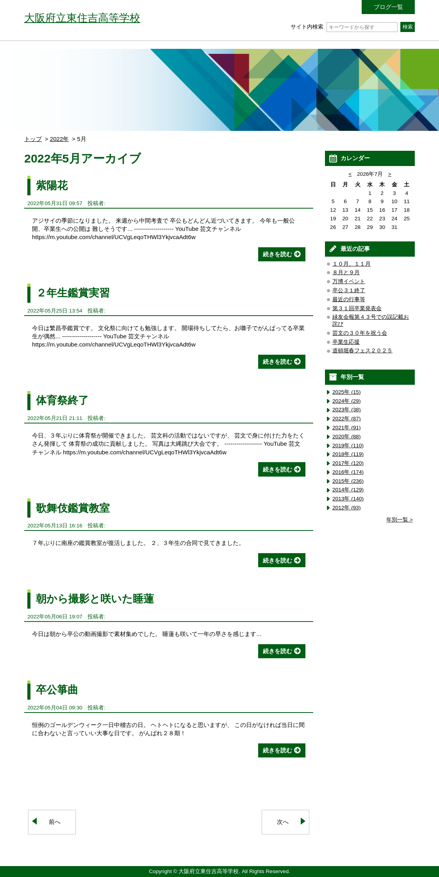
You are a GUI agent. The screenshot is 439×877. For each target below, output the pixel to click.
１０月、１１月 (351, 264)
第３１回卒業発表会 (357, 308)
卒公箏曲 (57, 690)
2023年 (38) (346, 410)
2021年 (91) (346, 427)
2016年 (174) (348, 472)
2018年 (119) (348, 454)
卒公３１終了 (348, 290)
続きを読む (277, 254)
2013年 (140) (348, 499)
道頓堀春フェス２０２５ (362, 351)
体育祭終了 (62, 400)
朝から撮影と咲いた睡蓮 (95, 599)
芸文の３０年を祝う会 (359, 333)
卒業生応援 (346, 342)
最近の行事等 (348, 299)
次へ (283, 821)
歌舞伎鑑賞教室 (73, 508)
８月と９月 (346, 272)
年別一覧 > (399, 520)
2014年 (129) (348, 490)
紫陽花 (52, 185)
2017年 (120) (348, 463)
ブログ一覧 (388, 7)
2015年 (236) (348, 481)
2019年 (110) (348, 445)
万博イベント (348, 281)
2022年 (59, 139)
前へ (55, 821)
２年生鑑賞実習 (73, 293)
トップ (33, 139)
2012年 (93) (346, 508)
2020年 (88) (346, 436)
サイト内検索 (344, 27)
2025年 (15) (346, 392)
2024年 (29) (346, 401)
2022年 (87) (346, 419)
